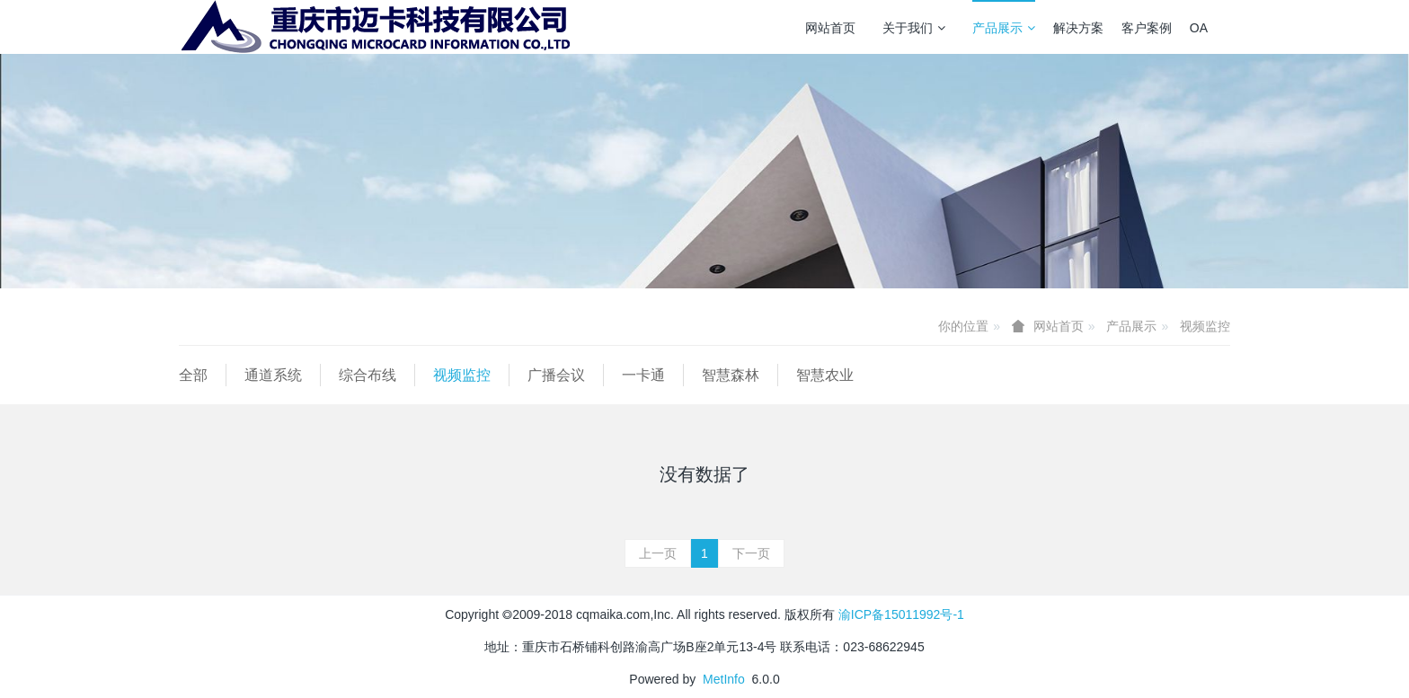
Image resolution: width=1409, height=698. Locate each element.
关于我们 (913, 28)
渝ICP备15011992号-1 (901, 614)
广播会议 (556, 375)
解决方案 (1078, 28)
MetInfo (724, 679)
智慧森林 (730, 375)
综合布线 (367, 375)
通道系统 (273, 375)
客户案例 (1146, 28)
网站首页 (830, 28)
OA (1199, 28)
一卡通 (643, 375)
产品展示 (1003, 28)
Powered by (666, 679)
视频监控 (1205, 326)
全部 (193, 375)
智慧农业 (825, 375)
